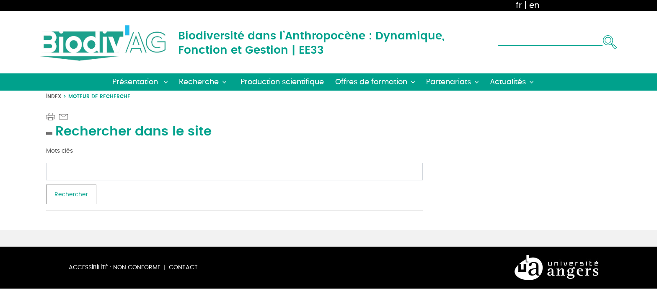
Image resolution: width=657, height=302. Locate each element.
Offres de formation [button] (371, 82)
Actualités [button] (508, 82)
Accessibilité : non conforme (114, 267)
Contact (183, 267)
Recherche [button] (199, 82)
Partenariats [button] (448, 82)
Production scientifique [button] (282, 82)
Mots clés (59, 150)
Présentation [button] (136, 82)
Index (53, 96)
